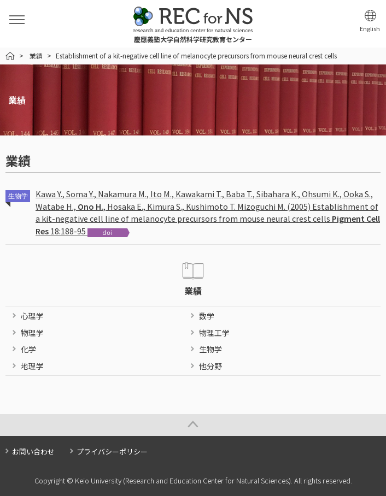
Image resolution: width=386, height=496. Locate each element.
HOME (10, 56)
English (370, 29)
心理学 (32, 315)
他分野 (210, 366)
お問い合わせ (33, 451)
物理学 (32, 332)
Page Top (193, 425)
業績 (36, 55)
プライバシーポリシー (112, 451)
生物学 (210, 349)
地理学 (32, 366)
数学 (206, 315)
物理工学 (214, 332)
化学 (28, 349)
